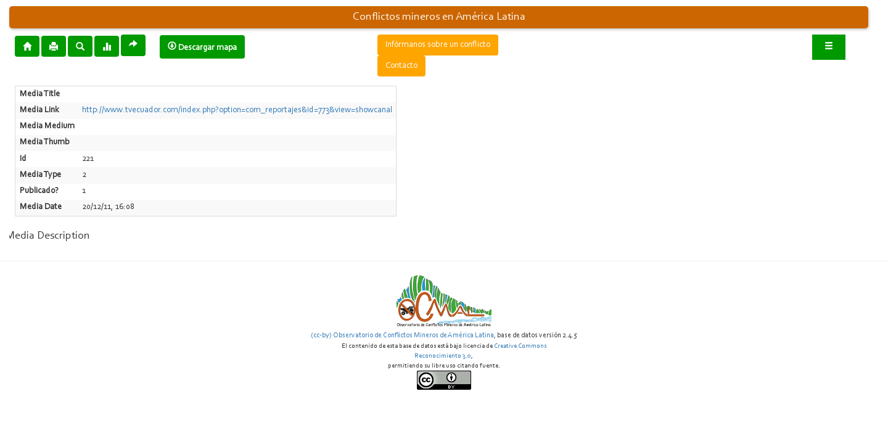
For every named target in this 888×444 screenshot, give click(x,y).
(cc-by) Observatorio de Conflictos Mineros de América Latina (402, 335)
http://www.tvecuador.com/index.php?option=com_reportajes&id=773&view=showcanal (237, 110)
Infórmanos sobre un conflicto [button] (437, 45)
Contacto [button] (401, 66)
